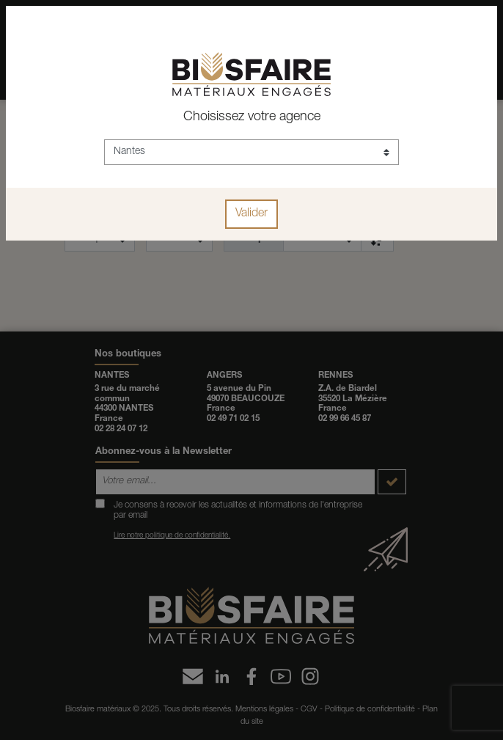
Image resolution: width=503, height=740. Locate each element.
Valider (251, 214)
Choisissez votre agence (251, 117)
